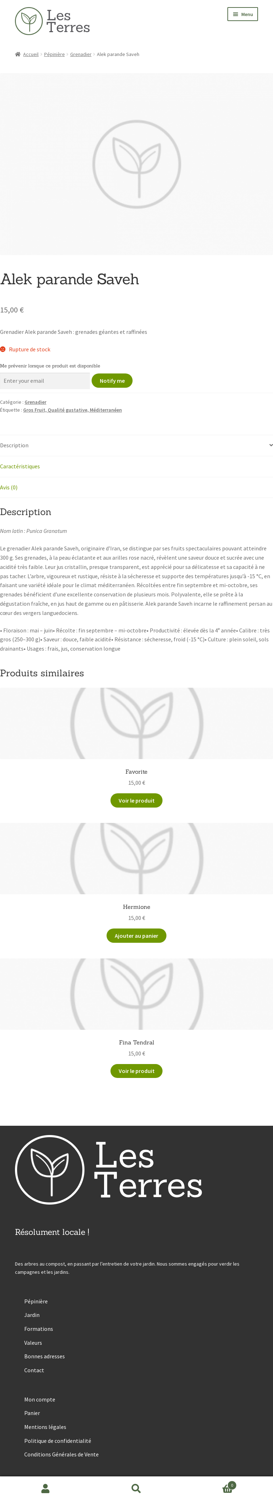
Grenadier (81, 54)
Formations (38, 1328)
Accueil (30, 54)
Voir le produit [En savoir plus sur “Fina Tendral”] (137, 1070)
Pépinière (54, 54)
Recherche (136, 1489)
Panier (32, 1412)
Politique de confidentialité (57, 1440)
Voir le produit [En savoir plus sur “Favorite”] (137, 800)
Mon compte (39, 1399)
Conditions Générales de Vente (61, 1454)
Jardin (32, 1314)
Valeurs (33, 1342)
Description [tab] (14, 445)
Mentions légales (45, 1426)
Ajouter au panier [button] (136, 935)
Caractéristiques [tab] (20, 466)
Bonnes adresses (44, 1356)
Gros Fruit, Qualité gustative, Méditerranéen (72, 410)
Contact (34, 1370)
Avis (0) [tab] (8, 487)
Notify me (112, 380)
